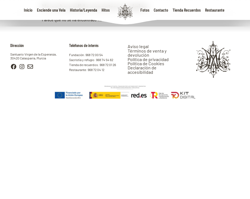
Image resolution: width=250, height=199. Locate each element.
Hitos (106, 9)
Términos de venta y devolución (147, 52)
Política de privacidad (148, 59)
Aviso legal (138, 46)
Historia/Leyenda (83, 9)
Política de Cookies (146, 63)
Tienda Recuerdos (187, 9)
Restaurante (214, 9)
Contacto (161, 9)
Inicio (28, 9)
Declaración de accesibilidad (142, 69)
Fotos (144, 9)
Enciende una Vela (51, 9)
